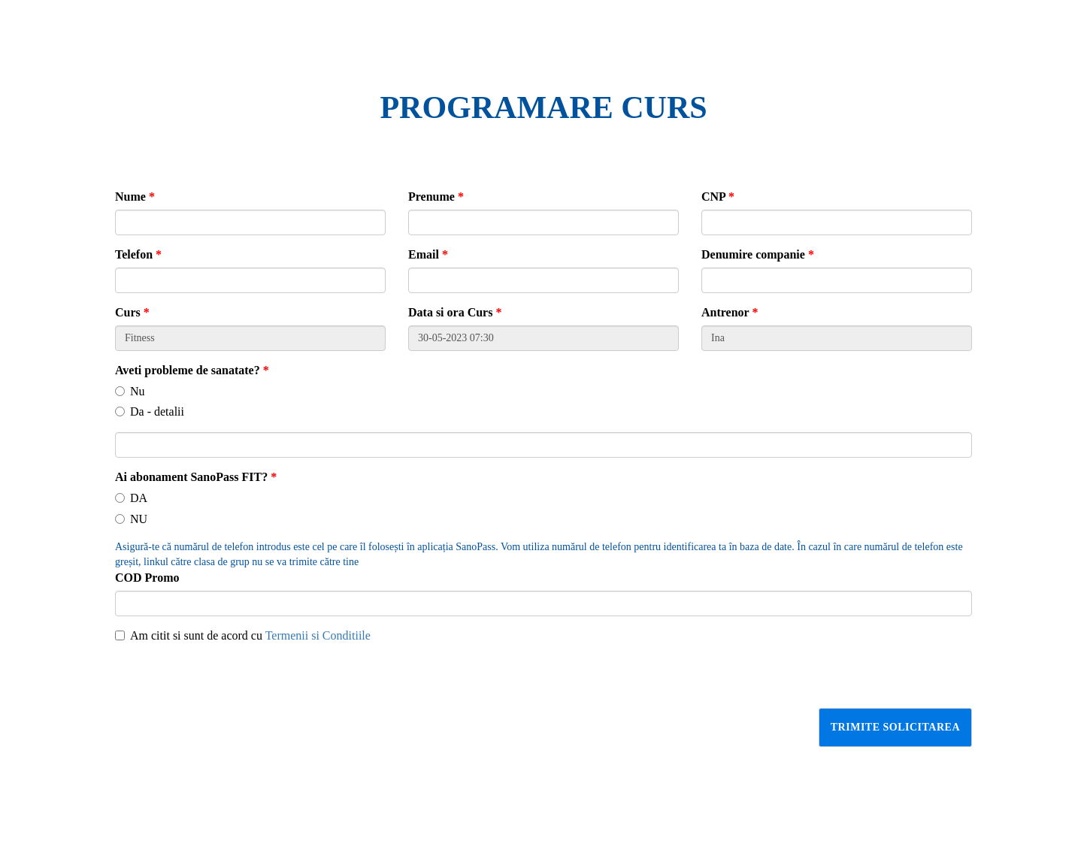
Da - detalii (149, 411)
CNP (717, 196)
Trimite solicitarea (895, 727)
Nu (130, 391)
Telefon (138, 254)
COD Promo (147, 577)
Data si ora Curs (454, 312)
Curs (132, 312)
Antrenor (729, 312)
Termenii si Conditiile (318, 635)
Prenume (436, 196)
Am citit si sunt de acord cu (243, 635)
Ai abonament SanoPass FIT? (196, 476)
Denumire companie (757, 254)
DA (131, 498)
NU (131, 519)
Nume (135, 196)
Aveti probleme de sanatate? (192, 370)
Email (428, 254)
